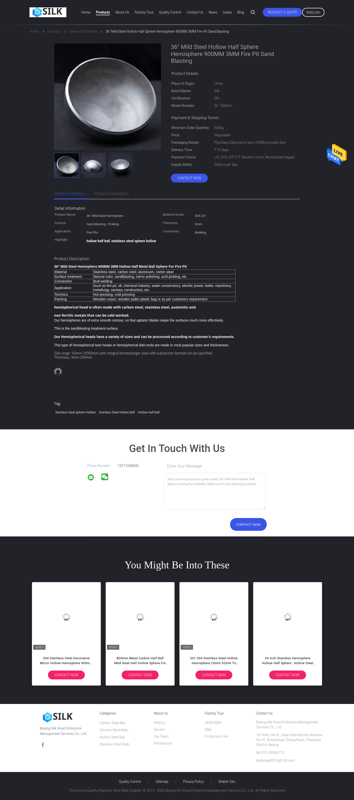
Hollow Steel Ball (112, 737)
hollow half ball (149, 412)
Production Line (216, 736)
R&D (208, 729)
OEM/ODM (213, 723)
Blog (240, 12)
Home (85, 12)
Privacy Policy (193, 781)
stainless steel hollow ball (117, 412)
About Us (122, 12)
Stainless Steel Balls (115, 744)
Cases (227, 12)
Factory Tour (143, 12)
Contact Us (195, 12)
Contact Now (189, 178)
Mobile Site (227, 781)
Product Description (112, 193)
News (213, 12)
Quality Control (170, 12)
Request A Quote (282, 12)
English (313, 12)
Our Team (161, 736)
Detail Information (69, 193)
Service (159, 729)
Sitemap (162, 781)
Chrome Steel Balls (114, 730)
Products (103, 12)
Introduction (163, 743)
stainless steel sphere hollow (75, 412)
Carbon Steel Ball (112, 723)
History (159, 723)
